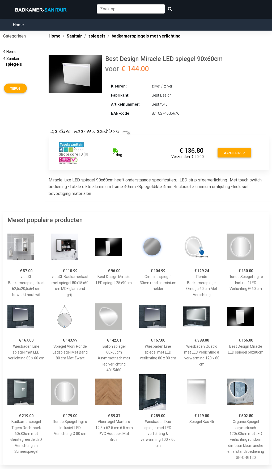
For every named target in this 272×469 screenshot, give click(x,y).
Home (18, 24)
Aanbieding (234, 153)
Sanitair (13, 58)
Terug (15, 88)
